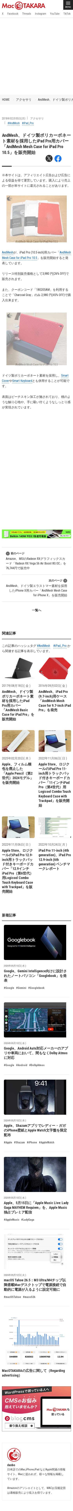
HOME (6, 99)
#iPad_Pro (28, 123)
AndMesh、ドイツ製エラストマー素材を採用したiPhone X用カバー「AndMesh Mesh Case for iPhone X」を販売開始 (36, 588)
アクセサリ (24, 99)
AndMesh (7, 252)
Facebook (12, 13)
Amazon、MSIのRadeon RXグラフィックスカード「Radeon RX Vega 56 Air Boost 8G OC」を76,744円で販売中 (36, 560)
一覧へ (36, 610)
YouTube (55, 13)
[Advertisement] (36, 56)
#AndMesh (14, 123)
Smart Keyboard (22, 381)
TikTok (66, 13)
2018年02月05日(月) (13, 118)
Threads (26, 13)
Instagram (40, 13)
